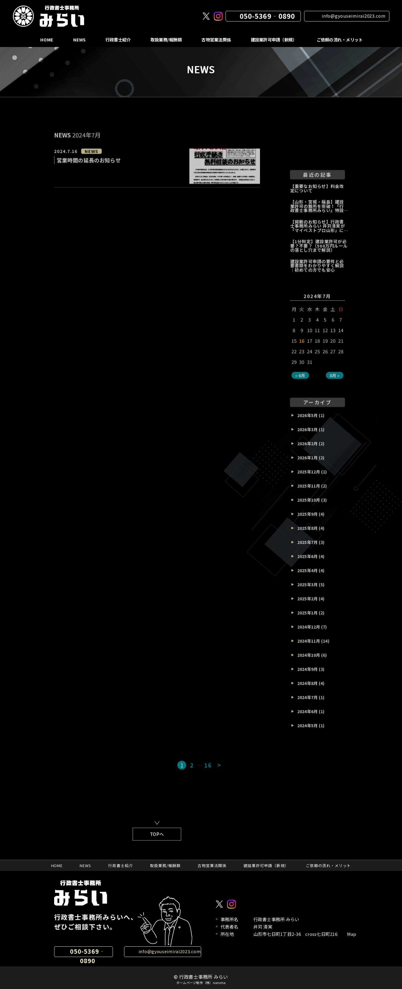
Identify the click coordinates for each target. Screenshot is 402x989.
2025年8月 (307, 533)
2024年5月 (307, 731)
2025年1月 (307, 618)
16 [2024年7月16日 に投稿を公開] (302, 346)
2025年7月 (307, 547)
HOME (45, 40)
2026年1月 (307, 463)
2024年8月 (307, 688)
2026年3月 (307, 435)
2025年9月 (307, 519)
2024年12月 (308, 632)
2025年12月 (308, 477)
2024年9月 (307, 674)
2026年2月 (307, 449)
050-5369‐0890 (267, 16)
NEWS (78, 40)
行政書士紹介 (116, 40)
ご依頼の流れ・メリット (340, 40)
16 (207, 770)
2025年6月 (307, 562)
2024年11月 (308, 646)
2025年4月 (307, 576)
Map (351, 934)
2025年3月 (307, 590)
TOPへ (157, 839)
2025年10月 (308, 505)
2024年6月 (307, 717)
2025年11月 (308, 491)
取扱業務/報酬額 (164, 40)
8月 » (335, 381)
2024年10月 (308, 660)
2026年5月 (307, 421)
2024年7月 (307, 703)
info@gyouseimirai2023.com (354, 16)
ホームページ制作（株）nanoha (201, 982)
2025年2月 (307, 604)
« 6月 (300, 381)
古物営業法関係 (215, 40)
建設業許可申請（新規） (273, 40)
